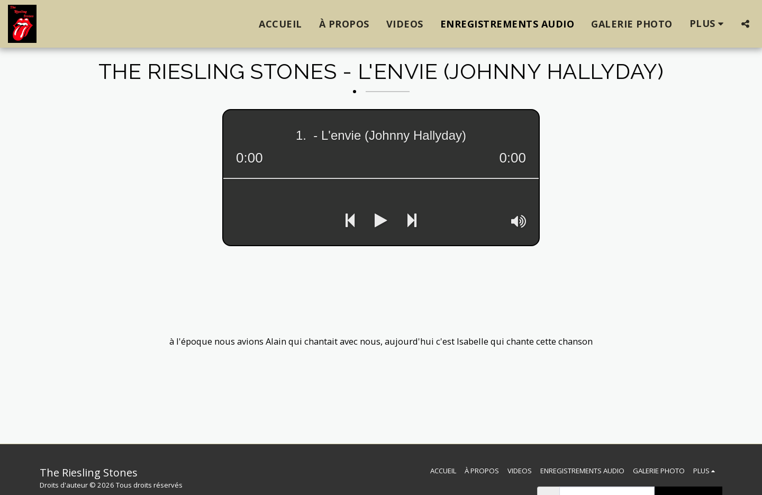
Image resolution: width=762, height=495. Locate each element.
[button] (745, 24)
